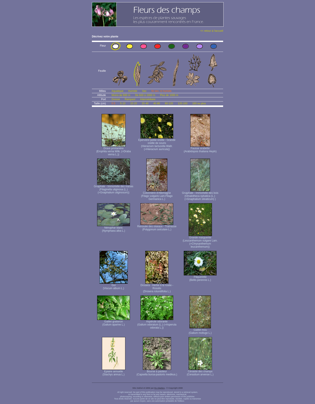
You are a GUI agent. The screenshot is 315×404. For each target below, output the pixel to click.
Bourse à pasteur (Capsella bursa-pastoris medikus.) (156, 371)
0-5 (113, 103)
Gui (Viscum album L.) (114, 285)
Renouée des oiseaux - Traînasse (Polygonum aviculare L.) (156, 226)
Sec (144, 91)
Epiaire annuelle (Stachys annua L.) (113, 371)
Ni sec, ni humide (161, 91)
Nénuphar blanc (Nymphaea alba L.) (113, 228)
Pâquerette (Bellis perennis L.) (200, 277)
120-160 (182, 103)
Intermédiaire (148, 99)
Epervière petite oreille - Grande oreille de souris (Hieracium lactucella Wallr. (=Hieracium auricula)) (156, 143)
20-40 (145, 103)
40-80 (156, 103)
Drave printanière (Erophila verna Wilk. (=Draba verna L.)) (113, 150)
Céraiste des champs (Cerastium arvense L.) (200, 371)
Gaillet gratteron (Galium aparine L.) (113, 322)
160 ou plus (199, 103)
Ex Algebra (159, 388)
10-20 (133, 103)
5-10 (122, 103)
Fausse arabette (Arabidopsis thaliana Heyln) (200, 148)
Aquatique (117, 91)
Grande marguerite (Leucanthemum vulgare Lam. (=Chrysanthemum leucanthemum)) (200, 241)
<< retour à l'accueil (211, 30)
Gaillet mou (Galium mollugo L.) (200, 330)
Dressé (116, 99)
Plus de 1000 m (169, 95)
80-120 (169, 103)
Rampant (130, 99)
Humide (132, 91)
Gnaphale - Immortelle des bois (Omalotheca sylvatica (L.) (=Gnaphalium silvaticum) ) (200, 195)
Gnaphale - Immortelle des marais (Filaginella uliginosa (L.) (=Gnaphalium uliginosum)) (113, 188)
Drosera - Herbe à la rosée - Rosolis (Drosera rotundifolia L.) (156, 287)
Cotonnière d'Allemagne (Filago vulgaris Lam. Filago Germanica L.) (157, 195)
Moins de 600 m (121, 95)
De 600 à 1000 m (145, 95)
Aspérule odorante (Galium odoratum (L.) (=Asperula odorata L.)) (156, 323)
